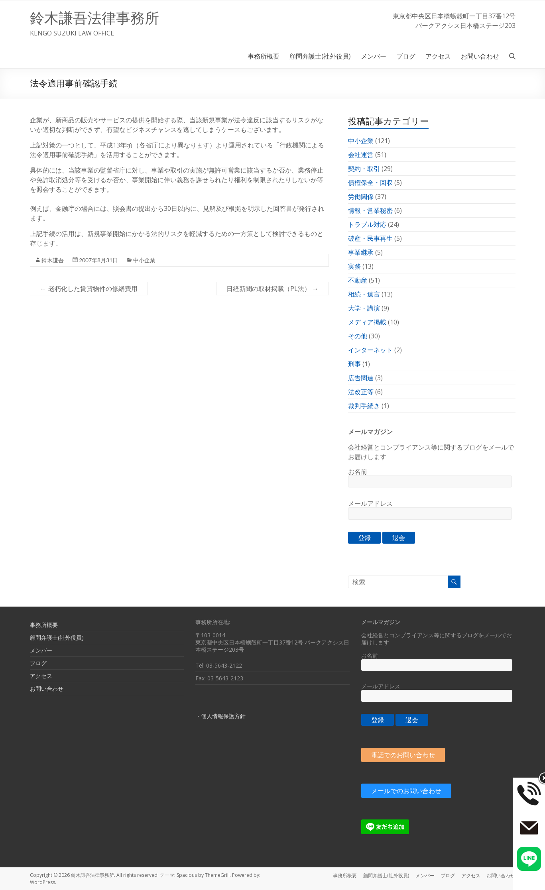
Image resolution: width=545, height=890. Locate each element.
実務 (354, 266)
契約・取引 (364, 168)
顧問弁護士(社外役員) (320, 56)
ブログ (405, 56)
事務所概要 (263, 56)
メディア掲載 (367, 322)
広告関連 (361, 377)
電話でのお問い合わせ (403, 755)
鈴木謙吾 (52, 260)
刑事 (354, 364)
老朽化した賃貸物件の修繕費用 (89, 288)
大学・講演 (364, 308)
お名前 (357, 471)
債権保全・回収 (370, 182)
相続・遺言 (364, 294)
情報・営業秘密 (370, 210)
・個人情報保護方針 (220, 716)
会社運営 (361, 154)
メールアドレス (370, 503)
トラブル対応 (367, 224)
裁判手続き (364, 405)
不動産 (357, 280)
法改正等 (361, 391)
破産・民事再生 (370, 238)
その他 (357, 336)
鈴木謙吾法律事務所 (94, 18)
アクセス (438, 56)
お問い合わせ (480, 56)
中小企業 (144, 260)
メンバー (373, 56)
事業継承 (361, 252)
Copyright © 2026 (50, 875)
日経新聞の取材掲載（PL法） (272, 288)
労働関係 (361, 196)
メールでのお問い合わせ (406, 790)
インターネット (370, 350)
